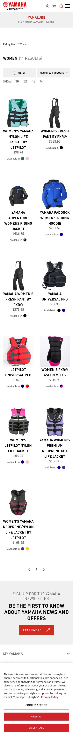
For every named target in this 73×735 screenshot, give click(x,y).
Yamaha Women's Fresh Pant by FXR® (18, 299)
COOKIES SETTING (36, 705)
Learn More (32, 630)
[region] (36, 699)
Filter (19, 72)
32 (25, 81)
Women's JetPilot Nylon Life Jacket (18, 445)
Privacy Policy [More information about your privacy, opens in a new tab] (49, 697)
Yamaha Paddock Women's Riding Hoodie (55, 218)
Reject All (36, 716)
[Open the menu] (61, 6)
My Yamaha (13, 653)
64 (42, 81)
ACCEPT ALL (36, 727)
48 (33, 81)
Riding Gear (10, 44)
